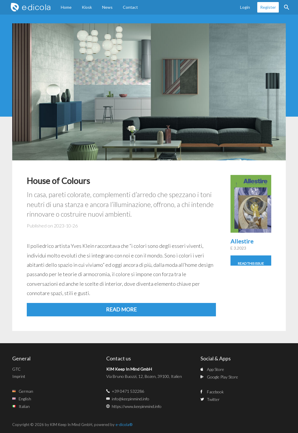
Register (268, 7)
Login (245, 7)
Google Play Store (222, 376)
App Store (215, 369)
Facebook (215, 391)
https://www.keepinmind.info (137, 406)
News (107, 7)
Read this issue (251, 263)
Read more (121, 309)
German (26, 391)
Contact (130, 7)
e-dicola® (124, 424)
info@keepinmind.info (130, 398)
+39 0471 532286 (128, 391)
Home (66, 7)
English (25, 398)
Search (286, 7)
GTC (16, 369)
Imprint (18, 376)
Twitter (213, 399)
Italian (24, 406)
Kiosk (87, 7)
